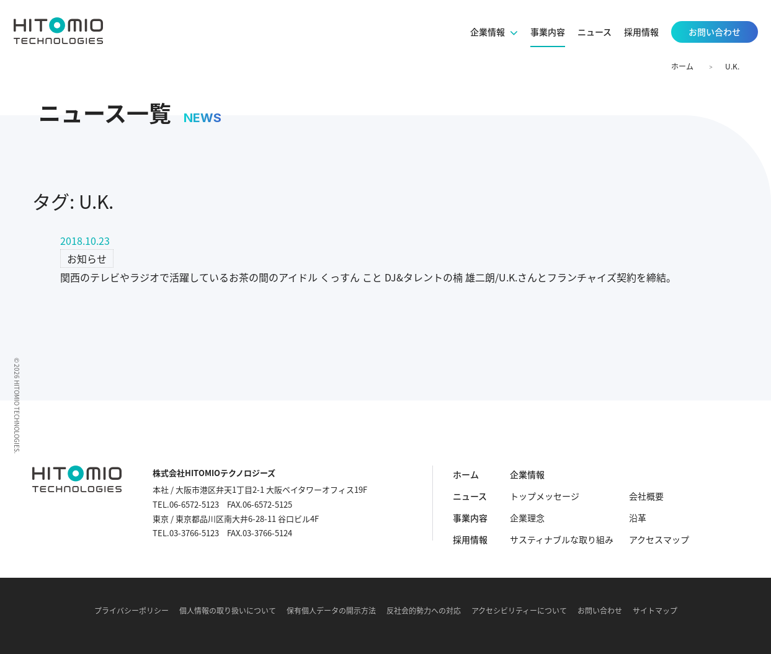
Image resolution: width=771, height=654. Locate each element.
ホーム (682, 66)
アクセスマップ (659, 539)
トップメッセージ (544, 496)
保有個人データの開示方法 (331, 610)
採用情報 (470, 539)
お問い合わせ (599, 610)
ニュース (470, 496)
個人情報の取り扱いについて (227, 610)
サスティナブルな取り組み (561, 539)
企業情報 (527, 474)
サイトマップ (655, 610)
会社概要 (646, 496)
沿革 (637, 517)
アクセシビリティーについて (519, 610)
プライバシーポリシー (131, 610)
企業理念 (527, 517)
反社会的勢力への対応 (423, 610)
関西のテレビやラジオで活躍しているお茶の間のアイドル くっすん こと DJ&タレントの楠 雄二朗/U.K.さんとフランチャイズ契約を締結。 (368, 277)
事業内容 (470, 517)
